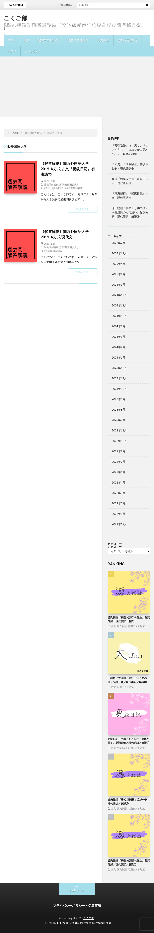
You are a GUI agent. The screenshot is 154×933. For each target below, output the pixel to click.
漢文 (27, 40)
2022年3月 (118, 493)
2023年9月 (118, 399)
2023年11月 (119, 378)
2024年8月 (118, 326)
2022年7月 (118, 461)
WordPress (104, 922)
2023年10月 (119, 388)
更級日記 (122, 748)
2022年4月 (118, 482)
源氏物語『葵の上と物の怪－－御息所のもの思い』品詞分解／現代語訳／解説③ (130, 212)
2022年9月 (118, 451)
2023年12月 (119, 368)
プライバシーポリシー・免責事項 (77, 905)
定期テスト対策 (48, 40)
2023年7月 (118, 420)
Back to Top (77, 890)
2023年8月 (118, 409)
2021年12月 (119, 524)
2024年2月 (118, 347)
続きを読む (82, 209)
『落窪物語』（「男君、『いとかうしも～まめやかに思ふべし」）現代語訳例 (130, 149)
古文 (11, 40)
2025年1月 (118, 284)
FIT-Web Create (68, 922)
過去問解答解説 (78, 40)
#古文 (47, 188)
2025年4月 (118, 263)
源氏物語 (122, 626)
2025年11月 (119, 253)
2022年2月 (118, 503)
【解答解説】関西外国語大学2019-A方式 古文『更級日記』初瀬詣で (68, 168)
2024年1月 (118, 357)
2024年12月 (119, 295)
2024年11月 (119, 305)
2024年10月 (119, 315)
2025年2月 (118, 274)
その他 (12, 51)
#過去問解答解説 (74, 188)
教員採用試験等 (128, 40)
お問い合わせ (33, 51)
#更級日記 (57, 188)
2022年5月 (118, 472)
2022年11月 (119, 430)
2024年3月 (118, 336)
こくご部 (15, 18)
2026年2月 (118, 243)
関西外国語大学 (70, 184)
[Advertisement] (77, 86)
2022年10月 (119, 440)
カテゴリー (115, 546)
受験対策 (103, 40)
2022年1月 (118, 513)
